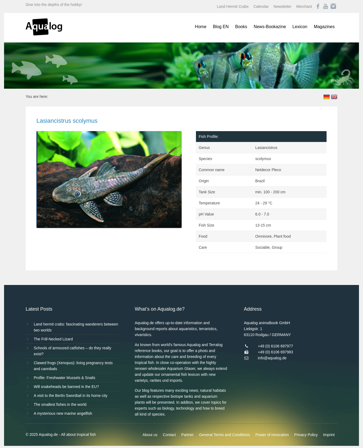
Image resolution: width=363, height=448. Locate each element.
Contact (169, 435)
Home (200, 26)
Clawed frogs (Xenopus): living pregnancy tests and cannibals (73, 366)
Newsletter (282, 6)
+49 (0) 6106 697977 (275, 346)
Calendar (261, 6)
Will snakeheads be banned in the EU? (66, 386)
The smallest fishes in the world (60, 404)
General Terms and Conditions (224, 435)
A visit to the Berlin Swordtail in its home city (70, 395)
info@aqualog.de (272, 358)
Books (241, 26)
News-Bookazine (270, 26)
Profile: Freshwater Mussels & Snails (64, 378)
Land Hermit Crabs (233, 6)
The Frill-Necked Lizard (53, 339)
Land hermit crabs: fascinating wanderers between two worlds (76, 327)
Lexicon (300, 26)
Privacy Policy (306, 435)
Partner (187, 435)
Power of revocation (272, 435)
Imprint (329, 435)
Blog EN (221, 26)
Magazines (324, 26)
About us (150, 435)
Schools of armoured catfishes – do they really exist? (72, 351)
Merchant (304, 6)
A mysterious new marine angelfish (63, 413)
